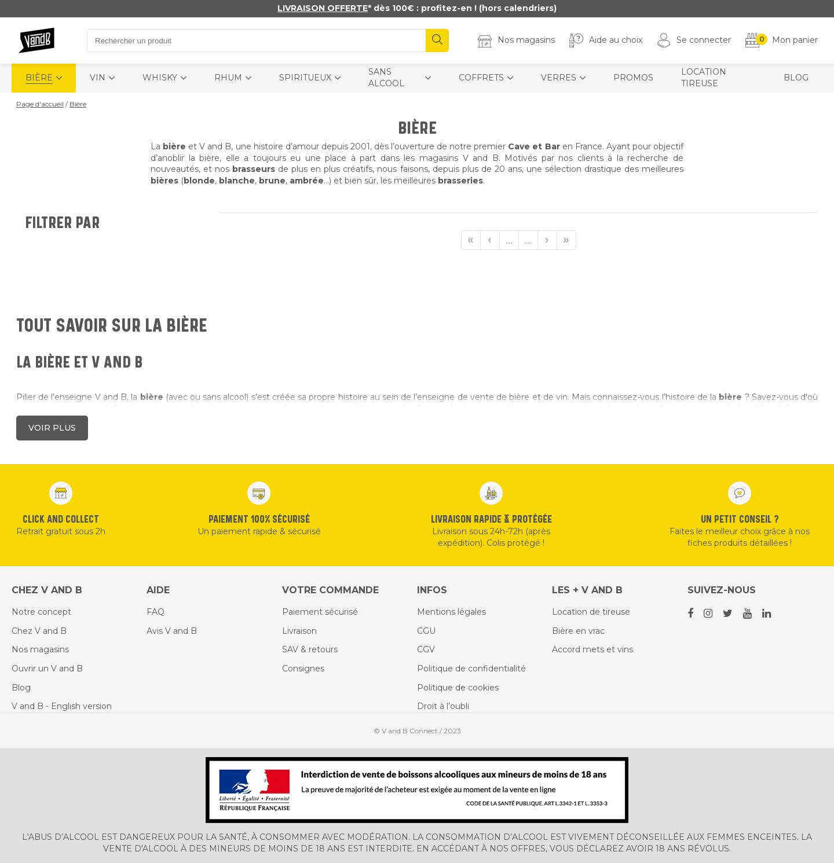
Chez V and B (39, 631)
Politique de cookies (458, 687)
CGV (426, 649)
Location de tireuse (591, 612)
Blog (21, 687)
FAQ (155, 612)
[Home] (37, 40)
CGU (426, 631)
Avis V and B (172, 631)
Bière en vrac (578, 631)
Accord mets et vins (592, 649)
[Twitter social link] (728, 613)
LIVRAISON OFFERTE (322, 8)
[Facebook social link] (691, 613)
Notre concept (41, 612)
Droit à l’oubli (443, 706)
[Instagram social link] (709, 613)
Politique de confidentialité (471, 668)
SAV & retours (310, 649)
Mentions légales (451, 612)
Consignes (303, 668)
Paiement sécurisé (320, 612)
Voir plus (52, 428)
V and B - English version (62, 706)
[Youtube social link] (748, 613)
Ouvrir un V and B (47, 668)
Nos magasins (40, 649)
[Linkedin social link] (767, 613)
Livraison (299, 631)
